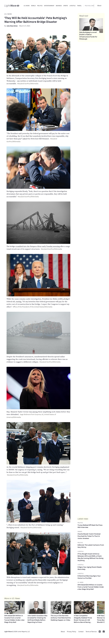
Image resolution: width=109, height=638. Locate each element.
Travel (79, 5)
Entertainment (49, 5)
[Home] (12, 5)
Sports (65, 5)
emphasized (64, 467)
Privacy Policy (71, 631)
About (99, 5)
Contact (81, 631)
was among (33, 412)
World (33, 5)
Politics (39, 5)
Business (59, 5)
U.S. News (27, 5)
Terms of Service (91, 631)
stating (18, 301)
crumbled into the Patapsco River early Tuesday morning (37, 246)
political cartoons (91, 5)
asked (25, 139)
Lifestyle (72, 5)
